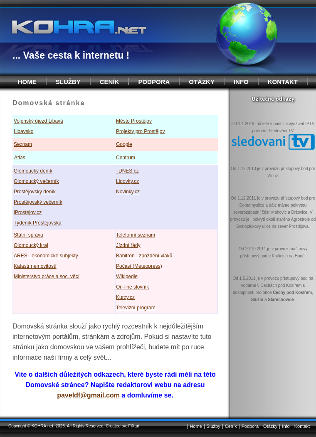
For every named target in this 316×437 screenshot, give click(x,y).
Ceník (109, 81)
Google (124, 144)
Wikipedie (127, 276)
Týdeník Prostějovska (38, 223)
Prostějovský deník (35, 192)
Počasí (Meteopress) (139, 266)
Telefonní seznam (135, 235)
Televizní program (136, 308)
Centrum (125, 157)
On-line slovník (132, 287)
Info (241, 81)
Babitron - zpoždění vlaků (144, 256)
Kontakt (283, 81)
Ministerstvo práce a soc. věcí (46, 276)
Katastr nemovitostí (35, 266)
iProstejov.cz (28, 212)
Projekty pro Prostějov (140, 131)
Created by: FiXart (122, 426)
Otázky (202, 81)
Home (27, 81)
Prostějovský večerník (38, 202)
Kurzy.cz (125, 297)
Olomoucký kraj (31, 245)
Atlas (19, 157)
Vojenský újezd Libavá (38, 121)
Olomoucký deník (33, 171)
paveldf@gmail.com (88, 395)
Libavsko (23, 131)
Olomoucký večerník (36, 181)
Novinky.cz (128, 192)
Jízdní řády (128, 245)
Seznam (23, 144)
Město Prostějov (134, 121)
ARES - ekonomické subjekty (46, 256)
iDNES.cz (127, 171)
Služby (68, 81)
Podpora (154, 81)
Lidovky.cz (127, 181)
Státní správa (28, 235)
